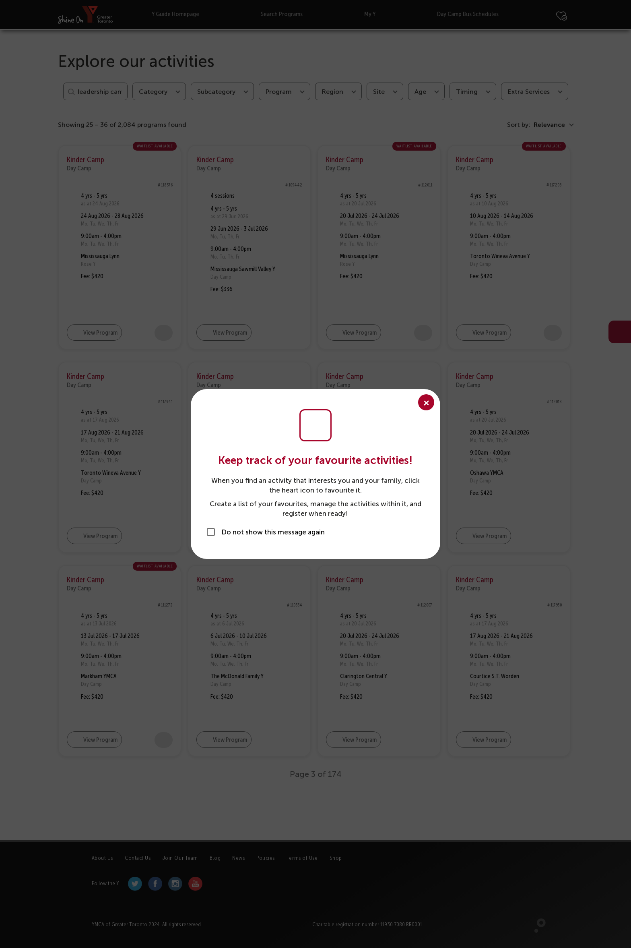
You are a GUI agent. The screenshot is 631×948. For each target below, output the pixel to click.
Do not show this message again (273, 532)
